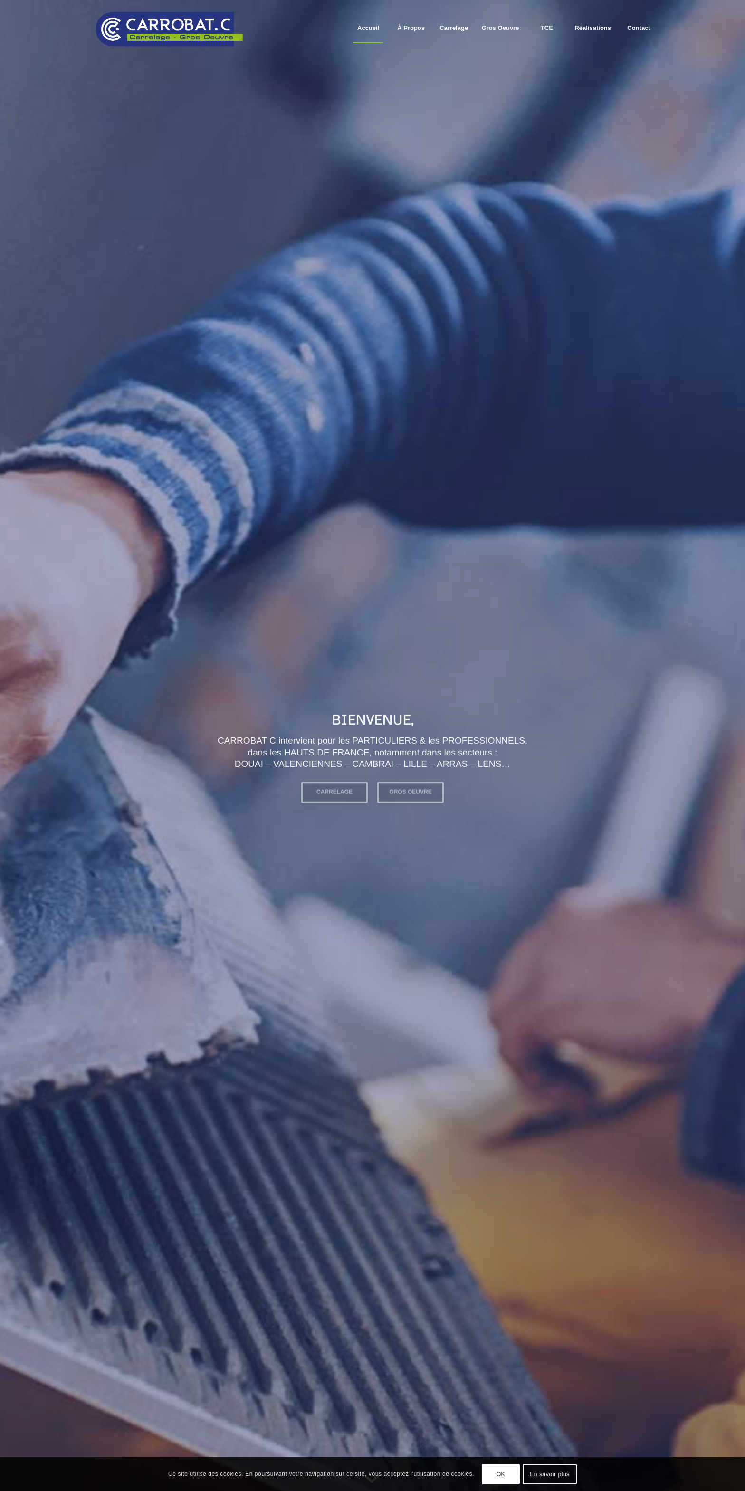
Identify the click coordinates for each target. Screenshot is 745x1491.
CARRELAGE (334, 789)
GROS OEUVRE (410, 789)
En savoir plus (550, 1474)
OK (501, 1474)
